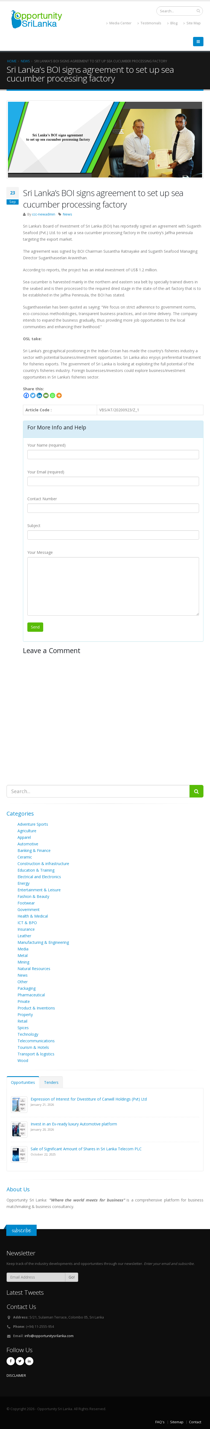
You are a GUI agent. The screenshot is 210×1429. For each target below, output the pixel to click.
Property (25, 1014)
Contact (195, 1422)
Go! (72, 1277)
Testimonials (149, 23)
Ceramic (25, 857)
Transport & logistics (36, 1054)
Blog (172, 23)
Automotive (28, 843)
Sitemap (176, 1422)
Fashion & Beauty (33, 896)
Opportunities (23, 1082)
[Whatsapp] (52, 395)
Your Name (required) (46, 445)
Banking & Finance (34, 850)
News (67, 214)
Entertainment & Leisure (39, 889)
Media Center (119, 23)
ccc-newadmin (43, 214)
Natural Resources (34, 968)
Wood (23, 1060)
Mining (23, 962)
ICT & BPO (27, 922)
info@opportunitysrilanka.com (49, 1336)
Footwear (26, 903)
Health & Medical (33, 916)
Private (24, 1001)
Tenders (51, 1082)
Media (23, 948)
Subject (33, 525)
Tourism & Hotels (33, 1047)
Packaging (27, 988)
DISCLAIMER (16, 1375)
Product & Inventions (36, 1008)
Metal (23, 955)
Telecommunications (36, 1040)
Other (23, 981)
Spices (23, 1027)
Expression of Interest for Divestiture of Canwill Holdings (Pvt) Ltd (89, 1099)
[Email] (46, 395)
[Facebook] (26, 395)
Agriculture (27, 830)
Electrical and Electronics (39, 876)
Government (29, 909)
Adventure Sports (33, 824)
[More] (59, 395)
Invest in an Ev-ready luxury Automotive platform (74, 1124)
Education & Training (36, 870)
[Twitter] (33, 395)
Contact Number (42, 498)
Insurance (26, 929)
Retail (22, 1021)
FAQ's (160, 1422)
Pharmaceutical (31, 994)
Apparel (24, 837)
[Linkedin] (39, 395)
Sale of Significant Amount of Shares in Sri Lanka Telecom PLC (86, 1148)
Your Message (40, 552)
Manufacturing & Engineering (43, 942)
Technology (28, 1034)
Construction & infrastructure (43, 863)
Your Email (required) (45, 472)
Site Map (192, 23)
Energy (24, 883)
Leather (24, 935)
